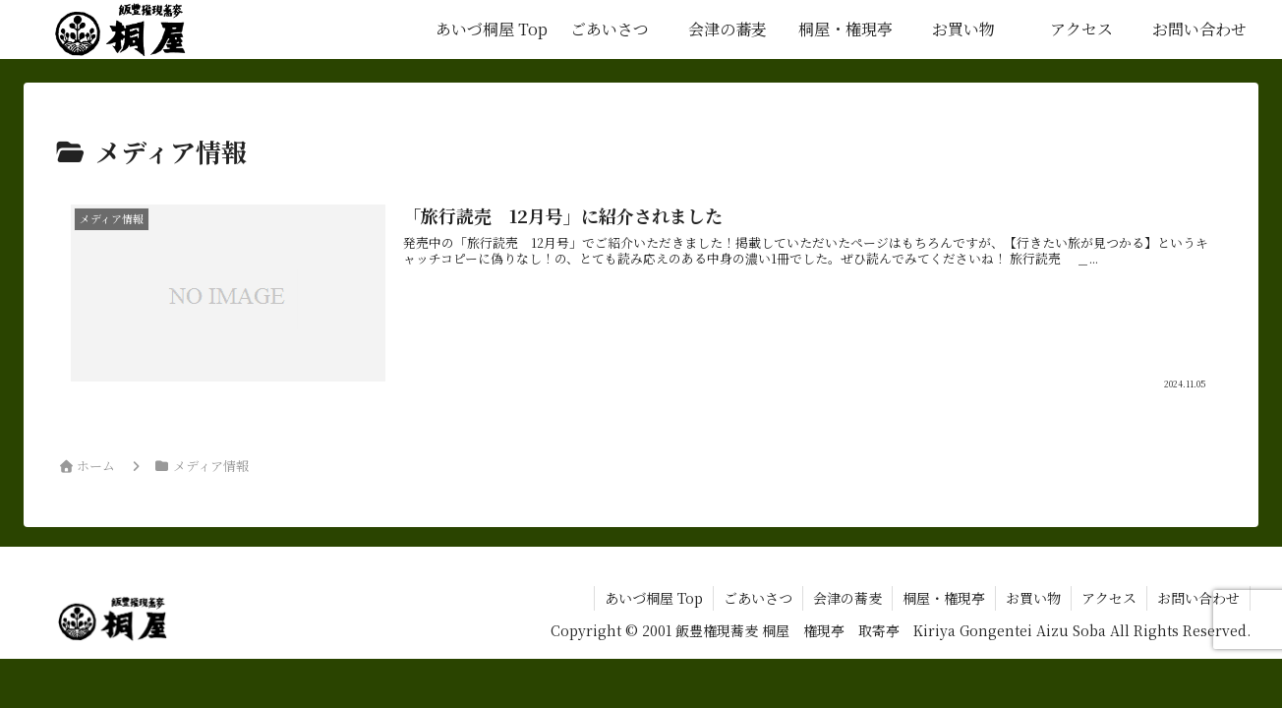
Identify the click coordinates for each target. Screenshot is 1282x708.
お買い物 (1033, 598)
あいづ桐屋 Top (654, 598)
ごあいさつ (758, 598)
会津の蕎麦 (847, 598)
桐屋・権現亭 (944, 598)
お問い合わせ (1198, 598)
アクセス (1108, 598)
